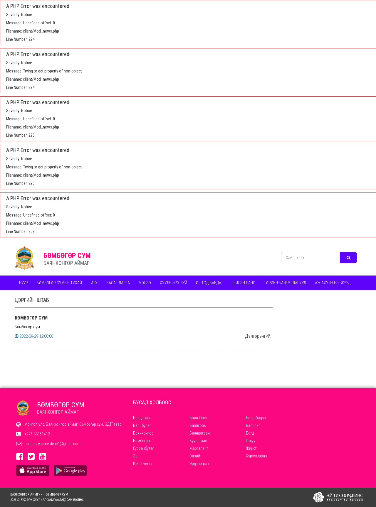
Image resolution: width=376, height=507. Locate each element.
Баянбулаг (142, 425)
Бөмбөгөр (141, 440)
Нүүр (23, 282)
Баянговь (197, 425)
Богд (250, 433)
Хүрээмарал (256, 456)
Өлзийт (195, 456)
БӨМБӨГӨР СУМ (67, 255)
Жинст (251, 448)
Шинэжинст (142, 463)
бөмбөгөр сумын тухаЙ (59, 282)
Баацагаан (142, 417)
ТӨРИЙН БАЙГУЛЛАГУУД (285, 282)
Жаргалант (198, 448)
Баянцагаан (199, 433)
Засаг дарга (118, 282)
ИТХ (94, 282)
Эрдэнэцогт (199, 463)
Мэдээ (145, 282)
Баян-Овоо (199, 417)
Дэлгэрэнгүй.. (259, 336)
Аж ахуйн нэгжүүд (332, 282)
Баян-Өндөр (256, 417)
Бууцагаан (198, 440)
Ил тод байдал (210, 282)
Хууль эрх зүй (173, 282)
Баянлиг (253, 425)
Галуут (251, 440)
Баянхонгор (143, 433)
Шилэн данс (243, 282)
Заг (136, 456)
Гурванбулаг (143, 448)
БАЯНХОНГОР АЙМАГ (66, 263)
